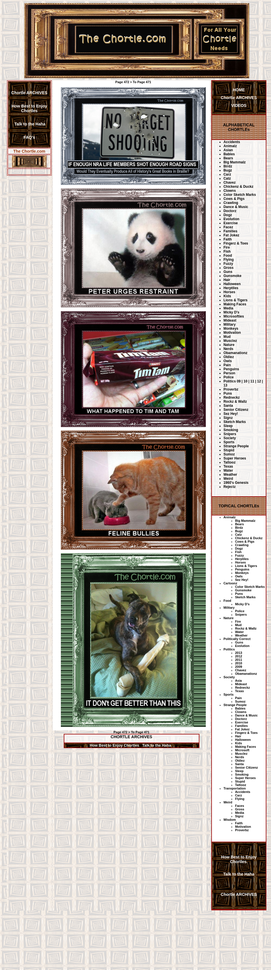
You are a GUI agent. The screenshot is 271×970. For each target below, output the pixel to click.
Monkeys (230, 329)
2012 (238, 656)
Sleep (228, 426)
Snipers (229, 434)
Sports (228, 442)
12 (259, 381)
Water (228, 470)
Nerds (228, 349)
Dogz (227, 215)
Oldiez (228, 357)
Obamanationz (235, 353)
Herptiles (230, 288)
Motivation (232, 333)
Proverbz (230, 389)
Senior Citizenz (235, 410)
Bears (228, 158)
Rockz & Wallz (235, 402)
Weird (228, 479)
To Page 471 (142, 82)
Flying (228, 260)
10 (245, 381)
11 (252, 381)
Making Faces (234, 304)
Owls (227, 361)
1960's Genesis (235, 483)
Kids (227, 296)
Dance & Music (235, 207)
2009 (238, 666)
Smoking (230, 430)
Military (229, 324)
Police (228, 377)
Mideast (230, 320)
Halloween (232, 284)
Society (229, 438)
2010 (238, 663)
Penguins (231, 369)
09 (239, 381)
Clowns (229, 191)
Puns (227, 393)
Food (227, 256)
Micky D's (231, 312)
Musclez (230, 341)
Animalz (230, 146)
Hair (226, 280)
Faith (227, 239)
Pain (227, 365)
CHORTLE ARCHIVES (131, 736)
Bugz (227, 170)
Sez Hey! (230, 414)
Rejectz (229, 487)
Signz (228, 418)
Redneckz (231, 397)
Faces (239, 805)
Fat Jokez (231, 235)
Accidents (231, 142)
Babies (229, 154)
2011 (238, 659)
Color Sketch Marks (239, 195)
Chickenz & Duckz (238, 187)
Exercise (230, 223)
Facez (228, 227)
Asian (228, 150)
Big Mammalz (234, 162)
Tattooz (229, 462)
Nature (228, 345)
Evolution (231, 219)
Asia (238, 680)
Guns (227, 272)
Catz (227, 178)
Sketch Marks (234, 422)
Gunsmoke (232, 276)
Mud (227, 337)
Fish (227, 251)
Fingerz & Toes (235, 243)
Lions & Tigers (235, 300)
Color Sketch (245, 586)
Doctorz (230, 211)
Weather (230, 475)
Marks (260, 586)
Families (230, 231)
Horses (229, 292)
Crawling (230, 203)
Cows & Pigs (234, 199)
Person (229, 373)
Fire (226, 247)
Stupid (228, 450)
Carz (227, 174)
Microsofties (233, 316)
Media (228, 308)
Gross (228, 268)
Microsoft (242, 750)
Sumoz (229, 454)
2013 (238, 652)
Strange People (236, 446)
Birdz (227, 166)
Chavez (229, 182)
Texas (228, 466)
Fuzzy (228, 264)
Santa (228, 406)
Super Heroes (234, 458)
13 (225, 385)
